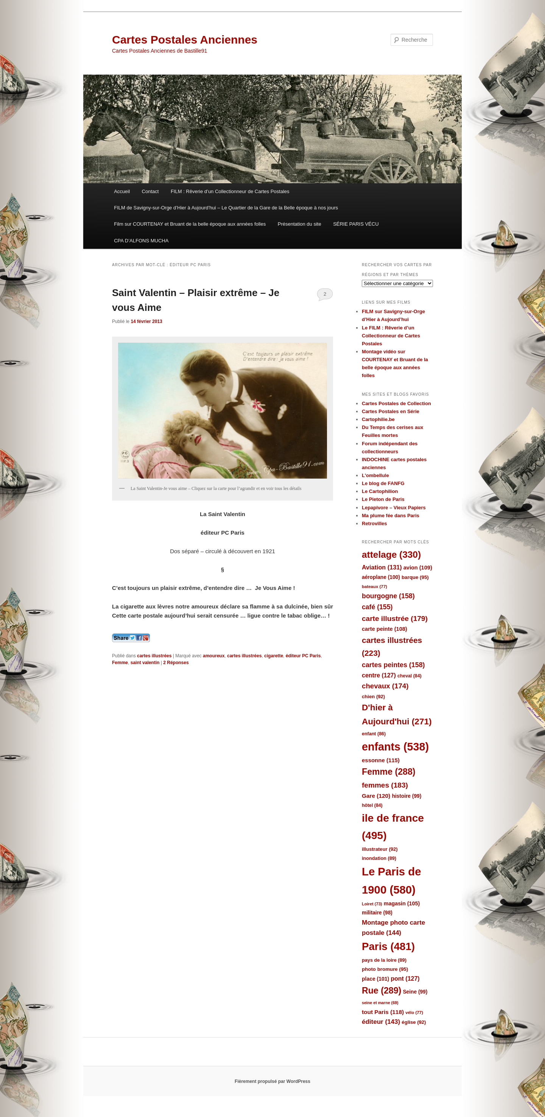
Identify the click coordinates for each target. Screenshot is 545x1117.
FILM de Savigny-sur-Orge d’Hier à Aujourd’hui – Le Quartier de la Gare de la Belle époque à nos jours (226, 208)
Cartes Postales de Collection (396, 403)
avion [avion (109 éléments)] (417, 568)
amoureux (213, 655)
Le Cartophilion (380, 491)
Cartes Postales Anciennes (184, 39)
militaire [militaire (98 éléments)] (377, 913)
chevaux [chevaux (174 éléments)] (385, 686)
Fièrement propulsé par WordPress (272, 1081)
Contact (150, 191)
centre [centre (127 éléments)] (379, 675)
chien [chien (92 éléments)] (373, 696)
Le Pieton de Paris (383, 499)
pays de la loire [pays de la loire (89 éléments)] (384, 960)
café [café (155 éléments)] (377, 607)
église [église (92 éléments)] (414, 1022)
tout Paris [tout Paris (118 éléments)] (383, 1012)
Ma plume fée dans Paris (390, 515)
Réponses (175, 662)
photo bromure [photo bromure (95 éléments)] (385, 969)
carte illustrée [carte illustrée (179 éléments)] (395, 618)
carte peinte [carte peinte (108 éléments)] (384, 629)
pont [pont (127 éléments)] (405, 978)
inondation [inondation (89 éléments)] (379, 858)
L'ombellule (375, 475)
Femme (120, 662)
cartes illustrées (154, 655)
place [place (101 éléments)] (375, 979)
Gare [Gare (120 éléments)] (376, 796)
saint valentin (145, 662)
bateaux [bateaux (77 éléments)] (374, 586)
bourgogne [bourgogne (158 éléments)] (388, 596)
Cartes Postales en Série (390, 411)
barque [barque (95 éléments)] (415, 577)
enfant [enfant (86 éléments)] (374, 733)
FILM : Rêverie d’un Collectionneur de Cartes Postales (230, 191)
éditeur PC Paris (303, 655)
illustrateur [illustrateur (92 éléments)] (380, 849)
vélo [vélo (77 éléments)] (414, 1012)
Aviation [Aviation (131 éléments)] (382, 567)
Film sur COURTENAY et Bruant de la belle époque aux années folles (190, 224)
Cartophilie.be (378, 419)
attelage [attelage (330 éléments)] (391, 554)
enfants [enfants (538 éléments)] (395, 747)
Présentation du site (299, 224)
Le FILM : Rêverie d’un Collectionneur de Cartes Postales (391, 335)
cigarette (273, 655)
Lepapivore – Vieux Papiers (394, 507)
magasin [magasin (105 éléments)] (402, 903)
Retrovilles (374, 523)
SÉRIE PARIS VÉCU (355, 224)
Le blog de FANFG (383, 483)
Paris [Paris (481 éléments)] (388, 946)
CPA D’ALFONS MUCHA (141, 240)
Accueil (122, 191)
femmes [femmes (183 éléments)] (385, 785)
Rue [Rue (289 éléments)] (381, 990)
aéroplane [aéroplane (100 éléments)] (381, 577)
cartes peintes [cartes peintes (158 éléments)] (393, 665)
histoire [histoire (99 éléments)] (406, 796)
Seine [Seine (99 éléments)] (415, 992)
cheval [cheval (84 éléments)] (409, 676)
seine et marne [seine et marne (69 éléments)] (380, 1002)
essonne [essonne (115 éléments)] (381, 760)
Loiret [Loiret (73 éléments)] (372, 904)
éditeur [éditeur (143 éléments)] (381, 1021)
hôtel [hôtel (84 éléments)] (372, 805)
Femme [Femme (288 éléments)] (389, 772)
